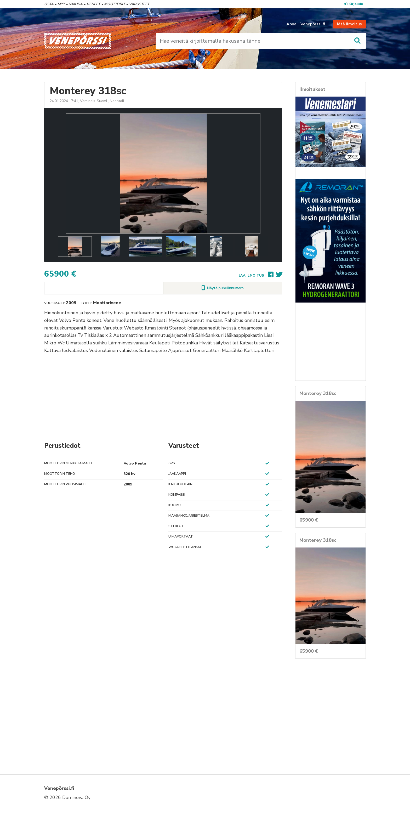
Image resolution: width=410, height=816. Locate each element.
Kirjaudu (353, 4)
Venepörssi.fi (312, 24)
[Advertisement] (163, 397)
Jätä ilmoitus (349, 24)
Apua (291, 24)
